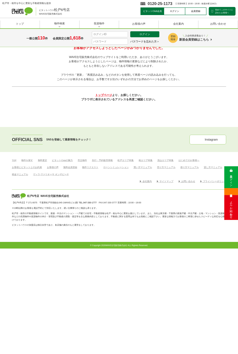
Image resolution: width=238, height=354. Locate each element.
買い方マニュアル (143, 264)
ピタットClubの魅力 (62, 257)
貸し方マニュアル (213, 264)
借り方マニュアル (189, 264)
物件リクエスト (90, 264)
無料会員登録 (70, 264)
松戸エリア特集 (126, 257)
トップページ (103, 165)
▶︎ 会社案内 (145, 278)
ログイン (174, 11)
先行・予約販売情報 (102, 257)
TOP (14, 257)
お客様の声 (53, 264)
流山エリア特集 (165, 257)
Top (14, 83)
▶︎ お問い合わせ (186, 278)
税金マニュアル (20, 271)
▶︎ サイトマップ (165, 278)
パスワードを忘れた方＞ (144, 41)
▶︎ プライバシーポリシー (213, 278)
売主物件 (82, 257)
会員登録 (195, 11)
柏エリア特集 (146, 257)
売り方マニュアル (166, 264)
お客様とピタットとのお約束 (27, 264)
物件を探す (27, 257)
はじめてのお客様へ (188, 257)
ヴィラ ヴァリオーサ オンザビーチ (51, 271)
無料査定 (42, 257)
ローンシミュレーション (116, 264)
